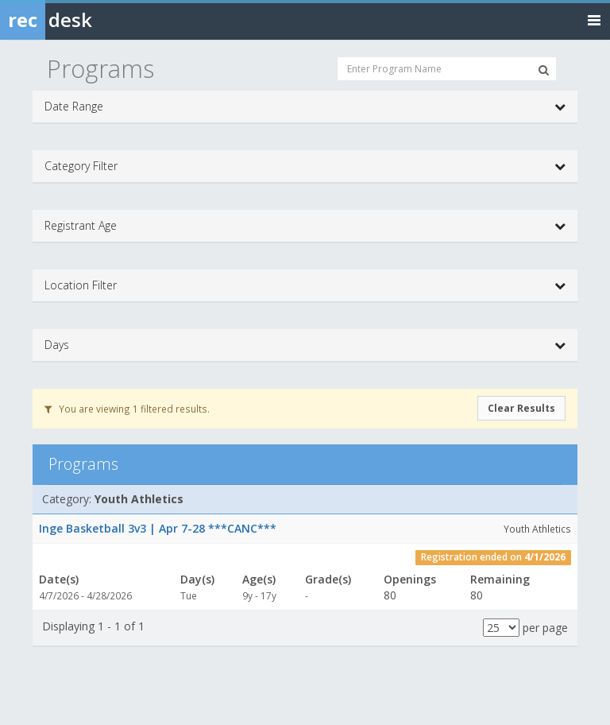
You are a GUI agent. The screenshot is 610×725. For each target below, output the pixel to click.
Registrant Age (305, 226)
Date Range (305, 106)
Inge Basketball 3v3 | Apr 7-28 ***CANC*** (157, 528)
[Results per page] (501, 627)
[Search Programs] (544, 69)
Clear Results (521, 408)
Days (305, 345)
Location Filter (305, 285)
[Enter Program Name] (447, 68)
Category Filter (305, 166)
